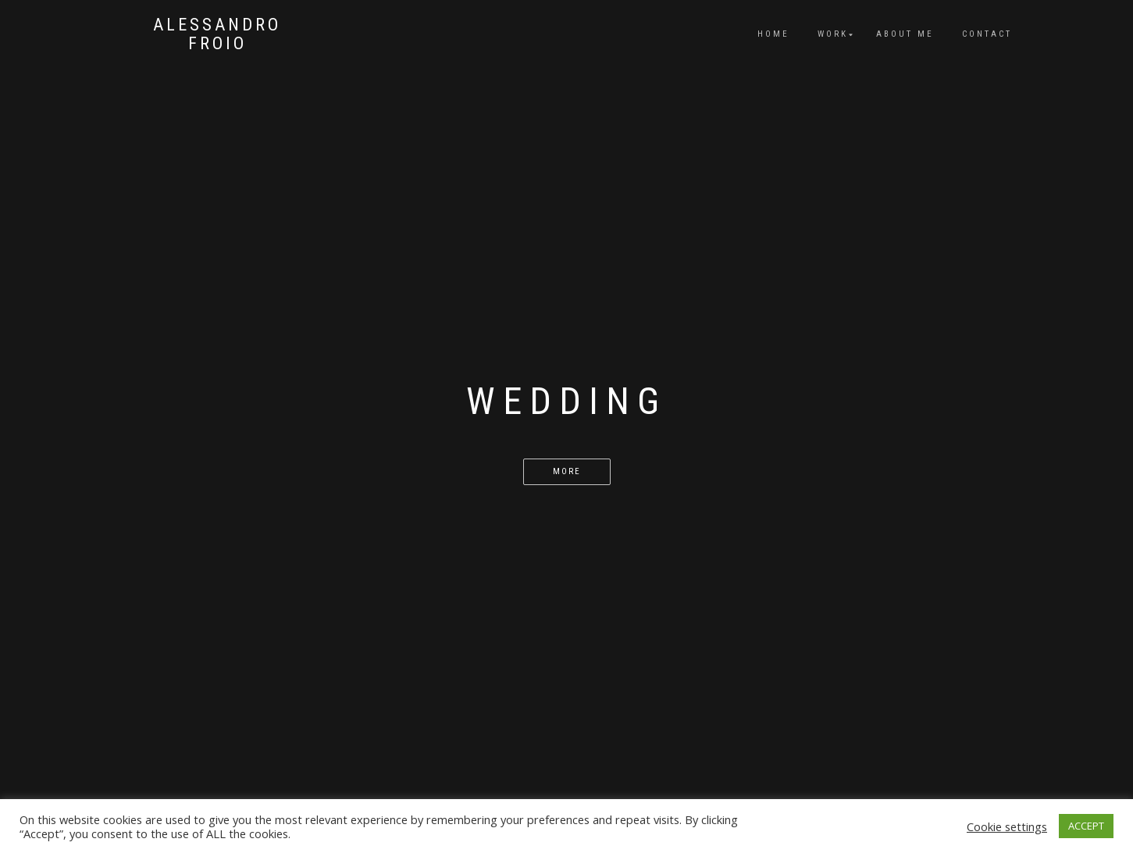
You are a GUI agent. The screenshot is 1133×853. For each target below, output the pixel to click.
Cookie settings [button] (1007, 826)
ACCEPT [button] (1086, 826)
